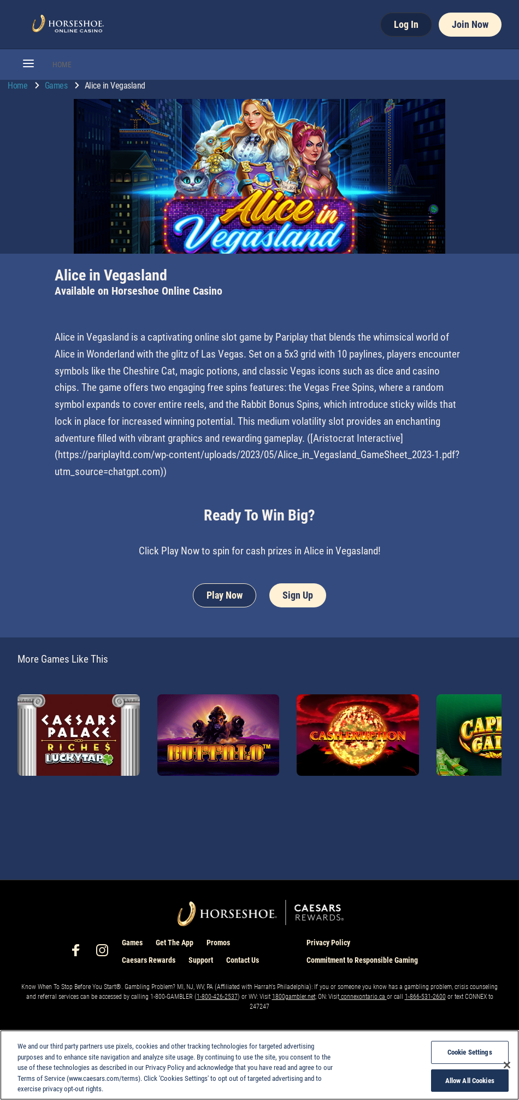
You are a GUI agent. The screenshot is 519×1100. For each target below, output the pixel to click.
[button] (28, 64)
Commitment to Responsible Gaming (362, 960)
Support (200, 960)
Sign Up (297, 595)
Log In (406, 24)
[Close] (507, 1065)
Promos (218, 942)
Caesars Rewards (148, 960)
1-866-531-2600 (425, 996)
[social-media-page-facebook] (79, 953)
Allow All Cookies (469, 1080)
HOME (62, 64)
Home (19, 85)
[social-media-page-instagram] (105, 953)
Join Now (470, 24)
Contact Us (242, 960)
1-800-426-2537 (217, 996)
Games (57, 85)
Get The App (174, 942)
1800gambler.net (293, 996)
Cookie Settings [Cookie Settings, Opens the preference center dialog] (469, 1052)
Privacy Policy (328, 942)
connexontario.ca (363, 996)
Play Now (225, 595)
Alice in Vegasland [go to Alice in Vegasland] (115, 85)
